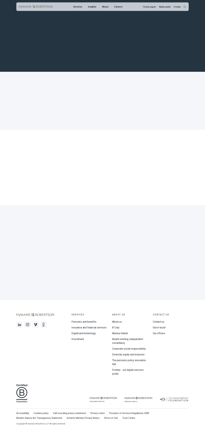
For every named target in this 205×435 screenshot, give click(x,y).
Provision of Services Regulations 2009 (129, 413)
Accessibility (22, 413)
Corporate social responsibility (129, 348)
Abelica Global (120, 333)
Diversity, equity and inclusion (128, 354)
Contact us (158, 321)
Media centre (165, 7)
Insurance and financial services (88, 327)
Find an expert (149, 7)
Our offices (159, 333)
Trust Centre (128, 418)
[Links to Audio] (43, 324)
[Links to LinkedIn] (19, 324)
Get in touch (159, 327)
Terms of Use (111, 418)
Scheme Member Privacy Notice (83, 418)
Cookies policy (41, 413)
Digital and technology (83, 333)
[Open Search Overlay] (184, 6)
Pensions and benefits (83, 321)
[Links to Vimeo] (35, 324)
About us (117, 321)
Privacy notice (97, 413)
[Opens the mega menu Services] (78, 6)
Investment (77, 339)
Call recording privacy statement (69, 413)
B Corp (115, 327)
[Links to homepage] (36, 6)
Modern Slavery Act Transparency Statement (39, 418)
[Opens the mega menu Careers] (118, 6)
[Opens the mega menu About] (105, 6)
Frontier (177, 7)
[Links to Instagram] (27, 324)
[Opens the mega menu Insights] (92, 6)
